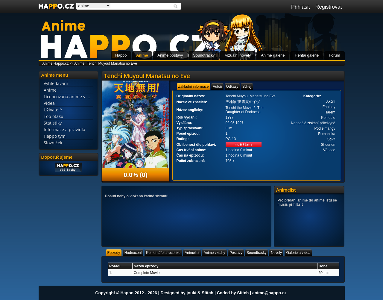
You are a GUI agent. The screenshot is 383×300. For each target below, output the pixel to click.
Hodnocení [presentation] (133, 253)
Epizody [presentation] (113, 253)
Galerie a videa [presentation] (298, 253)
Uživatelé (53, 110)
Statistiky (53, 123)
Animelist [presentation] (192, 253)
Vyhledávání (56, 83)
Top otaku (53, 116)
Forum (334, 55)
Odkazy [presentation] (232, 86)
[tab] (193, 86)
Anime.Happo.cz (55, 63)
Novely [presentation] (276, 253)
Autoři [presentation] (217, 86)
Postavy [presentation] (236, 253)
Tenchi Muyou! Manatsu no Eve (112, 63)
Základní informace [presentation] (193, 86)
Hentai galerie (307, 55)
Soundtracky (204, 55)
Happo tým (55, 136)
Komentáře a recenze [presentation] (163, 253)
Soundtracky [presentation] (257, 253)
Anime (142, 55)
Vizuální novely (238, 55)
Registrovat (328, 7)
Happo (121, 55)
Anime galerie (273, 55)
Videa (49, 103)
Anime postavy (170, 55)
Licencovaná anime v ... (67, 96)
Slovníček (53, 143)
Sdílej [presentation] (246, 86)
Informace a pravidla (64, 129)
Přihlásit (300, 7)
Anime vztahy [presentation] (214, 253)
